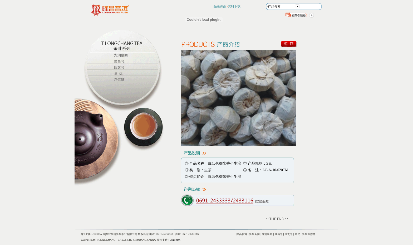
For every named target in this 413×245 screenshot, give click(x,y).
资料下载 (234, 6)
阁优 (297, 234)
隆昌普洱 (242, 234)
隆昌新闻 (254, 234)
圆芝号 (119, 67)
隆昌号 (119, 61)
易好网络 (175, 239)
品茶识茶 (220, 6)
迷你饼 (119, 79)
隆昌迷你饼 (308, 234)
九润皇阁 (121, 55)
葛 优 (118, 73)
